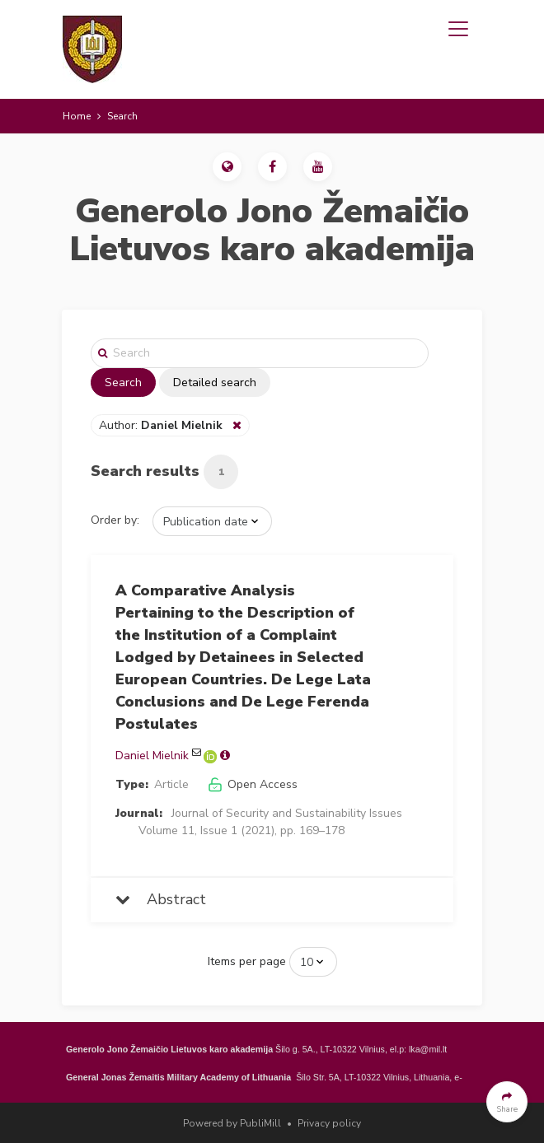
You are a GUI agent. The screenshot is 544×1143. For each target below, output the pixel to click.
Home (77, 116)
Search (123, 382)
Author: (162, 425)
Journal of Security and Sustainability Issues (286, 813)
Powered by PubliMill (232, 1123)
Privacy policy (329, 1123)
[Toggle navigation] (458, 28)
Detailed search (214, 382)
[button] (227, 166)
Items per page (247, 961)
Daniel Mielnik (152, 755)
